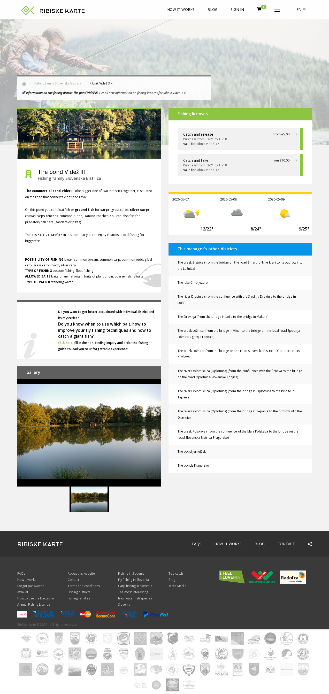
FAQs (196, 543)
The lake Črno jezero (193, 282)
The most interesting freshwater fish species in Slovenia (136, 598)
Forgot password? (30, 586)
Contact (286, 543)
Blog (213, 9)
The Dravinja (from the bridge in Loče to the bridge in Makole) (223, 316)
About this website (81, 573)
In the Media (178, 586)
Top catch (176, 573)
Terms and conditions (84, 586)
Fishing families (79, 598)
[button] (277, 8)
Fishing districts (79, 592)
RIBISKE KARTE (62, 11)
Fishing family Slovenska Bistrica (57, 83)
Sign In (237, 9)
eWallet (22, 592)
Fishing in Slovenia (131, 573)
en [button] (300, 9)
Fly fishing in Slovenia (133, 579)
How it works (181, 9)
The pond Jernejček (192, 451)
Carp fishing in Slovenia (135, 586)
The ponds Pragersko (193, 465)
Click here (65, 343)
